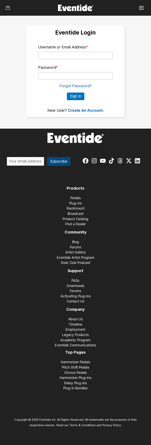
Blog (75, 242)
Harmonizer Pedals (75, 362)
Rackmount (76, 208)
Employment (75, 329)
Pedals (75, 198)
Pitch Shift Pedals (75, 367)
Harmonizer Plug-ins (75, 378)
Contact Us (75, 301)
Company (75, 309)
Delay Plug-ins (75, 383)
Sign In (75, 96)
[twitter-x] (130, 161)
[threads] (121, 161)
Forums (75, 247)
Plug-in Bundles (75, 388)
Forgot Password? (75, 86)
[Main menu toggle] (141, 8)
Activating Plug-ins (76, 296)
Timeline (75, 324)
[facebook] (86, 161)
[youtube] (104, 161)
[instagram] (95, 161)
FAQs (75, 280)
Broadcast (76, 214)
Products (75, 188)
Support (75, 270)
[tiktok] (112, 161)
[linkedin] (138, 161)
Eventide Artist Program (75, 258)
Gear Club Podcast (75, 263)
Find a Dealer (75, 224)
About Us (75, 319)
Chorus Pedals (75, 373)
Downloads (75, 286)
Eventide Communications (75, 345)
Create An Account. (86, 110)
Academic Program (75, 340)
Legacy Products (75, 335)
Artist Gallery (75, 252)
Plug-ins (75, 203)
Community (76, 232)
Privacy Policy (111, 425)
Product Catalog (75, 219)
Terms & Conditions (82, 425)
